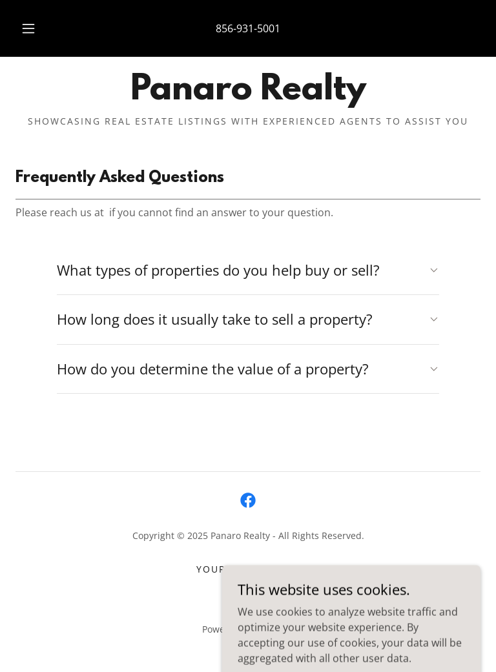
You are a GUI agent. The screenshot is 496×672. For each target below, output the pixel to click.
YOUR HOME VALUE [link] (248, 569)
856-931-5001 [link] (248, 28)
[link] (248, 95)
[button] (36, 28)
